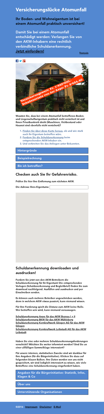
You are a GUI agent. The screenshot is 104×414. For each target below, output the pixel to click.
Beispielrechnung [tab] (30, 158)
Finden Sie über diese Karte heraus (43, 130)
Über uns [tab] (24, 384)
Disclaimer (46, 406)
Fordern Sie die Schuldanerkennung (43, 137)
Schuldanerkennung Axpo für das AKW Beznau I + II (45, 316)
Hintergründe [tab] (27, 150)
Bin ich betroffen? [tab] (30, 166)
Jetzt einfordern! (30, 51)
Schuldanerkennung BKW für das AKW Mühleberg (44, 319)
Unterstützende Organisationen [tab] (40, 392)
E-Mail (57, 406)
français (83, 52)
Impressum (31, 406)
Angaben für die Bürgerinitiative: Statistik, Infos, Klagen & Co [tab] (51, 374)
